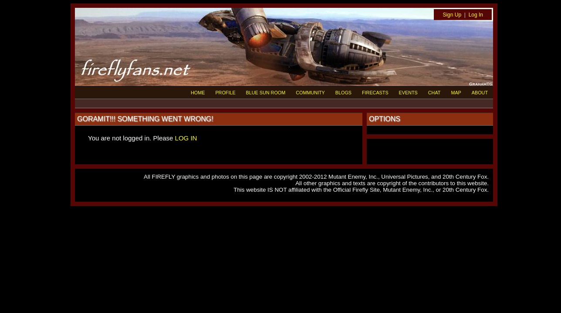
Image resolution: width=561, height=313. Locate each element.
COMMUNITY (310, 92)
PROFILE (225, 92)
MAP (456, 92)
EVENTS (408, 92)
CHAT (434, 92)
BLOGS (343, 92)
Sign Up (452, 15)
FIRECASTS (375, 92)
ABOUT (480, 92)
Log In (476, 15)
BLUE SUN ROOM (266, 92)
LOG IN (186, 138)
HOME (198, 92)
